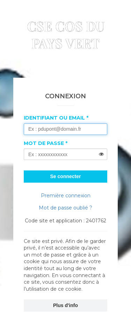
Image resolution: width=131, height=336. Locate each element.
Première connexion (65, 195)
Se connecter (65, 176)
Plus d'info (65, 305)
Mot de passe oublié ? (65, 208)
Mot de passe (44, 143)
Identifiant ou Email (54, 118)
